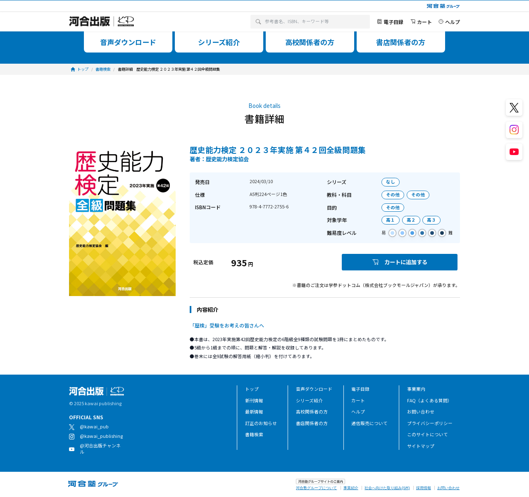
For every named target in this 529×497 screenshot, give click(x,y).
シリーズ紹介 (309, 400)
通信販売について (369, 423)
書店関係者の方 (312, 423)
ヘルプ (358, 412)
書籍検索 (254, 434)
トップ (252, 389)
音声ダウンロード (314, 389)
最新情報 (254, 412)
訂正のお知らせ (261, 423)
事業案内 (416, 389)
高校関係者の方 (312, 412)
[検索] (258, 22)
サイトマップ (420, 446)
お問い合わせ (420, 412)
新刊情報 (254, 400)
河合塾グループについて (316, 488)
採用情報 (423, 488)
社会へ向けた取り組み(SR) (387, 488)
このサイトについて (427, 434)
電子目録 (360, 389)
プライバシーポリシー (430, 423)
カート (358, 400)
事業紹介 (350, 488)
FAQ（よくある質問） (429, 400)
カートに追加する (399, 262)
